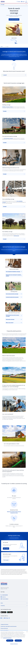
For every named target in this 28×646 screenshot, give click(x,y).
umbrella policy (16, 235)
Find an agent (6, 560)
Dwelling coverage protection (7, 106)
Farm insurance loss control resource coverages (14, 316)
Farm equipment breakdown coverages (14, 271)
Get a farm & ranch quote (14, 19)
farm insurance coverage (8, 138)
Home (2, 46)
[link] (4, 595)
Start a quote (6, 548)
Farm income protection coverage (14, 293)
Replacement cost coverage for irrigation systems (14, 275)
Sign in (23, 1)
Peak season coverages (14, 319)
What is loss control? (14, 322)
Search (18, 1)
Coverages (14, 4)
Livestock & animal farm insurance (14, 297)
